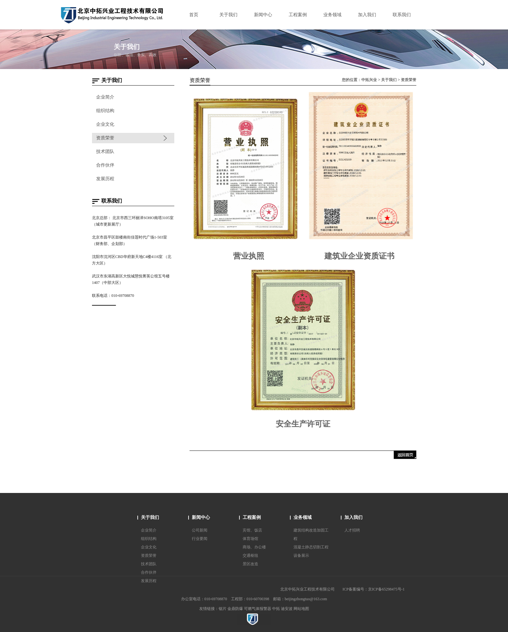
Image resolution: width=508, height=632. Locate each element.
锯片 (222, 608)
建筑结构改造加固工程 (311, 534)
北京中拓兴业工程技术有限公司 (307, 589)
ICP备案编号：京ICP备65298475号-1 (373, 589)
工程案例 (252, 517)
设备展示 (301, 555)
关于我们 (390, 79)
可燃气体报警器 (257, 608)
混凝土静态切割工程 (311, 547)
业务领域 (303, 517)
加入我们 (353, 517)
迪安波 (287, 608)
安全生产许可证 (304, 424)
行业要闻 (199, 538)
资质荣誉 (105, 137)
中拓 (276, 608)
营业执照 (249, 256)
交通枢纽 (250, 555)
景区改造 (250, 564)
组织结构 (105, 110)
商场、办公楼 (254, 547)
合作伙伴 (105, 165)
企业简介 (105, 97)
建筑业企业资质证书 (361, 256)
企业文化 (105, 124)
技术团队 (105, 151)
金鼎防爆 (235, 608)
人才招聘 (352, 530)
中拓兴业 (370, 79)
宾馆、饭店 (252, 530)
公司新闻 (199, 530)
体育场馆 (250, 538)
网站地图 (301, 608)
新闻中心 (201, 517)
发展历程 (105, 178)
